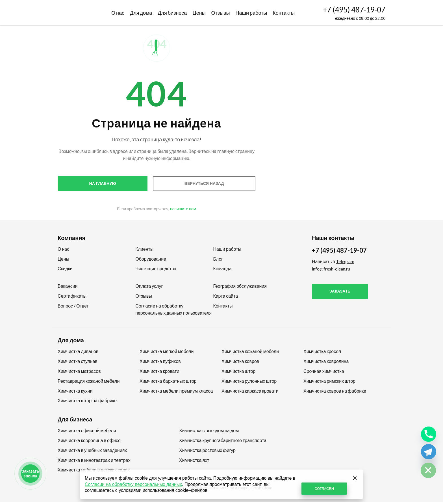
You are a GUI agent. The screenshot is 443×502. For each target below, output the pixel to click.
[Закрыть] (355, 477)
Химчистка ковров (240, 361)
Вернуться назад (204, 183)
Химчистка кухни (75, 390)
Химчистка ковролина (326, 361)
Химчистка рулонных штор (249, 381)
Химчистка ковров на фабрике (334, 390)
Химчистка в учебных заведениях (92, 450)
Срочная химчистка (323, 371)
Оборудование (150, 258)
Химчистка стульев (77, 361)
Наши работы (251, 13)
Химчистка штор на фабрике (87, 400)
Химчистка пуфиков (160, 361)
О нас (117, 13)
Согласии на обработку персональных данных (133, 484)
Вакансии (68, 286)
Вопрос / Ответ (73, 305)
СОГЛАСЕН (324, 488)
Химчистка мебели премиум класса (176, 390)
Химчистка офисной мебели (87, 430)
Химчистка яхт (194, 460)
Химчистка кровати (159, 371)
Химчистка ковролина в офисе (89, 440)
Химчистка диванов (78, 351)
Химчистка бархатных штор (168, 381)
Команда (222, 268)
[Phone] (428, 434)
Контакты (284, 13)
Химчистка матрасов (79, 371)
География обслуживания (239, 286)
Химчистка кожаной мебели (250, 351)
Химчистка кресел (322, 351)
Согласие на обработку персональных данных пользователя (173, 309)
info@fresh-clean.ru (331, 268)
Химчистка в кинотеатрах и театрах (94, 460)
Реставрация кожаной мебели (89, 381)
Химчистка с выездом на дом (209, 430)
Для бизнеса (172, 13)
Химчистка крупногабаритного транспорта (222, 440)
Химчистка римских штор (329, 381)
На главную (102, 183)
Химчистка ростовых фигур (207, 450)
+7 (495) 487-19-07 (354, 9)
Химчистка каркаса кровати (250, 390)
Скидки (65, 268)
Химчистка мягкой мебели (167, 351)
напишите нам (183, 208)
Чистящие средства (155, 268)
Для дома (141, 13)
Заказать (339, 291)
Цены (198, 13)
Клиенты (144, 249)
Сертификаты (72, 295)
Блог (218, 258)
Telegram (345, 261)
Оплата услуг (149, 286)
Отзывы (220, 13)
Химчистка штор (238, 371)
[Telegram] (428, 451)
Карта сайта (225, 295)
